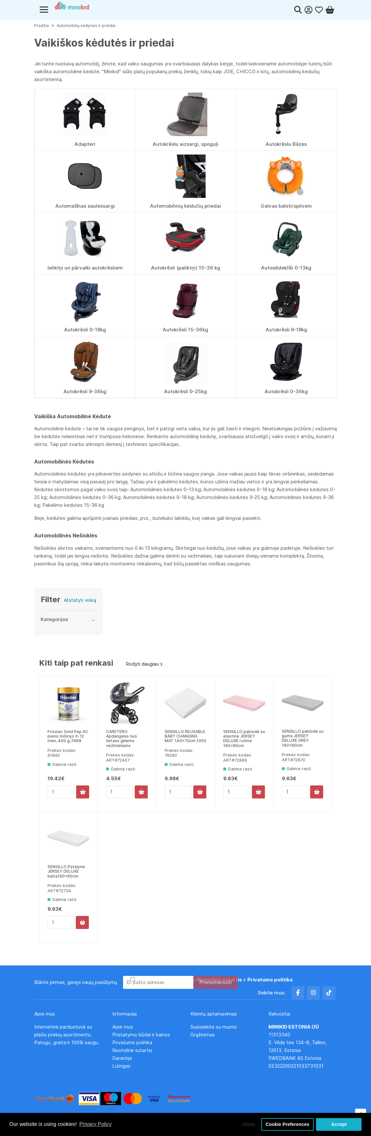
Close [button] (248, 1124)
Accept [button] (339, 1124)
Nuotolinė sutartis (132, 1050)
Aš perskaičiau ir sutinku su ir (214, 980)
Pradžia (41, 25)
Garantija (122, 1058)
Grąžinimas (202, 1035)
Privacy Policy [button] (95, 1124)
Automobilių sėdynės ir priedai (86, 25)
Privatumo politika (132, 1042)
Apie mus (122, 1027)
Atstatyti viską (80, 600)
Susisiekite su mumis (213, 1027)
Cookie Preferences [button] (287, 1124)
